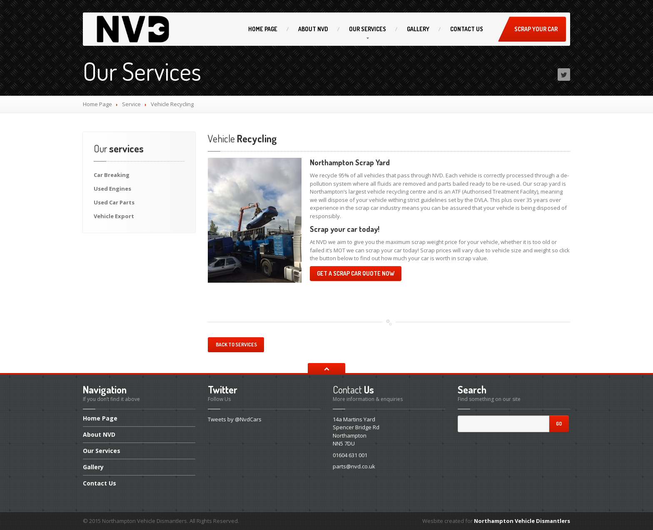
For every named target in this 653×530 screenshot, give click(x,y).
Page (262, 28)
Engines (112, 188)
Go (559, 424)
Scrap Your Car (536, 28)
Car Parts (114, 202)
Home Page (97, 104)
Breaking (112, 175)
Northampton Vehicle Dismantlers (522, 521)
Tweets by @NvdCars (235, 419)
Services (367, 28)
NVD (313, 28)
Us (466, 28)
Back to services (236, 344)
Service (131, 104)
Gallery (418, 28)
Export (114, 216)
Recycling (242, 138)
